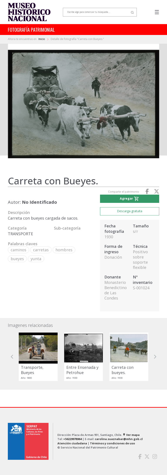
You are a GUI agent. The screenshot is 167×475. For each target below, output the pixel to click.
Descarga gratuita (129, 211)
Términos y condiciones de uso (112, 443)
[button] (12, 357)
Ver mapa (131, 435)
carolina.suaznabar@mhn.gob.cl (119, 439)
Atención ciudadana (72, 443)
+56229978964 (72, 439)
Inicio (42, 39)
